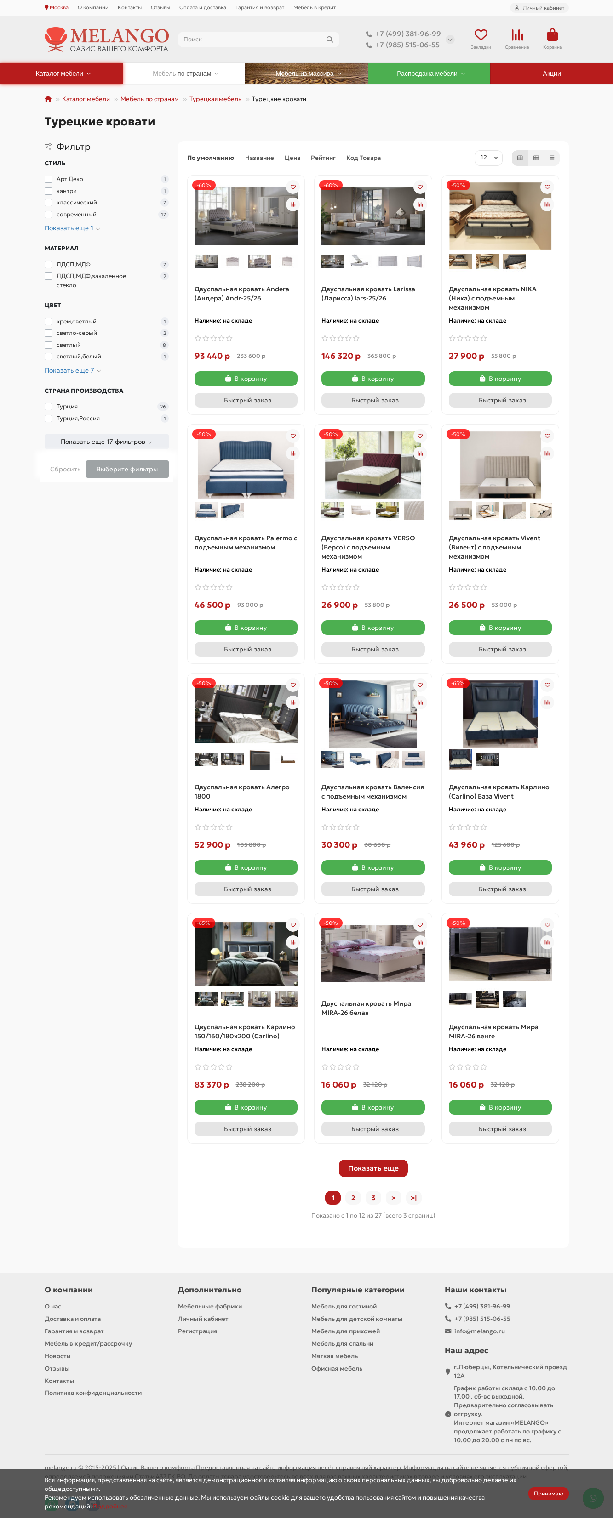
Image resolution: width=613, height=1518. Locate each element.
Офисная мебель (336, 1368)
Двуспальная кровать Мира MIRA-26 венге (494, 1031)
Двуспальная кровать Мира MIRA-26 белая (366, 1008)
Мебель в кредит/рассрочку (88, 1344)
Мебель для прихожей (345, 1331)
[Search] (258, 39)
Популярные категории (358, 1290)
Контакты (130, 7)
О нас (53, 1306)
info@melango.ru (479, 1331)
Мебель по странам (149, 99)
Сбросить (65, 469)
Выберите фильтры (127, 469)
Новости (57, 1356)
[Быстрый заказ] (246, 400)
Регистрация (198, 1331)
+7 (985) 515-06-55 (401, 45)
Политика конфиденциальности (93, 1393)
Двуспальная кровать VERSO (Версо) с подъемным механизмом (368, 547)
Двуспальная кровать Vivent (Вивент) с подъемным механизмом (494, 547)
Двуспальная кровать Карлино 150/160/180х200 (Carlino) (245, 1031)
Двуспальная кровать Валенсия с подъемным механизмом (372, 791)
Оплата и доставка (202, 7)
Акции (552, 73)
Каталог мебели (86, 99)
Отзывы (160, 7)
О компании (93, 7)
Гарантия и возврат (259, 7)
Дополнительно (209, 1290)
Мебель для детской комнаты (357, 1319)
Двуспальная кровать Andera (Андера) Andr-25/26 (242, 293)
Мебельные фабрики (210, 1306)
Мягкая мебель (334, 1356)
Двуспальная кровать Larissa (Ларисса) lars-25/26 (368, 293)
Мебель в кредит (314, 7)
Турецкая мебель (215, 99)
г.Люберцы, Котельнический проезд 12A (510, 1371)
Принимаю (548, 1493)
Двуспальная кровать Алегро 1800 (242, 791)
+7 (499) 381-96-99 (401, 34)
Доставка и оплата (73, 1319)
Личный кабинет (203, 1319)
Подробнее (110, 1506)
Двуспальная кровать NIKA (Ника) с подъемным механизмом (493, 298)
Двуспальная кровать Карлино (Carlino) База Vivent (499, 791)
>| (414, 1198)
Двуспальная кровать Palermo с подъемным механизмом (246, 542)
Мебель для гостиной (344, 1306)
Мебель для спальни (342, 1344)
